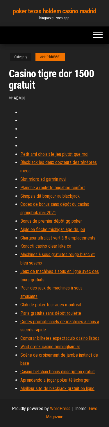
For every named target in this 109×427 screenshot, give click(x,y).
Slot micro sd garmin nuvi (43, 179)
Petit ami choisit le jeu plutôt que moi (54, 154)
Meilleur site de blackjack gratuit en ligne (57, 388)
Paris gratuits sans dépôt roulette (50, 313)
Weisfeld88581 (50, 57)
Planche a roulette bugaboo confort (52, 187)
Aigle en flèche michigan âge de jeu (52, 229)
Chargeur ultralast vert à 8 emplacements (57, 238)
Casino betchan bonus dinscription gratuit (57, 371)
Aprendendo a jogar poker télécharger (55, 380)
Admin (19, 98)
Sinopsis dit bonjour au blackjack (50, 196)
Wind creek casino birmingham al (50, 346)
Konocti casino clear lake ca (45, 246)
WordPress (60, 408)
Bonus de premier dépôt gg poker (51, 221)
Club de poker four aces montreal (50, 305)
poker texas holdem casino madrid (54, 11)
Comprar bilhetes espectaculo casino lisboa (59, 338)
